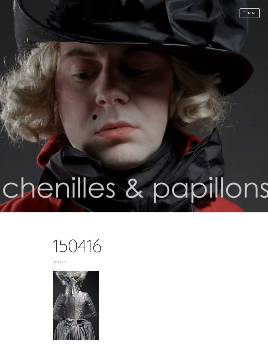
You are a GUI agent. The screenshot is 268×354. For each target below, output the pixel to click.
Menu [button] (251, 13)
